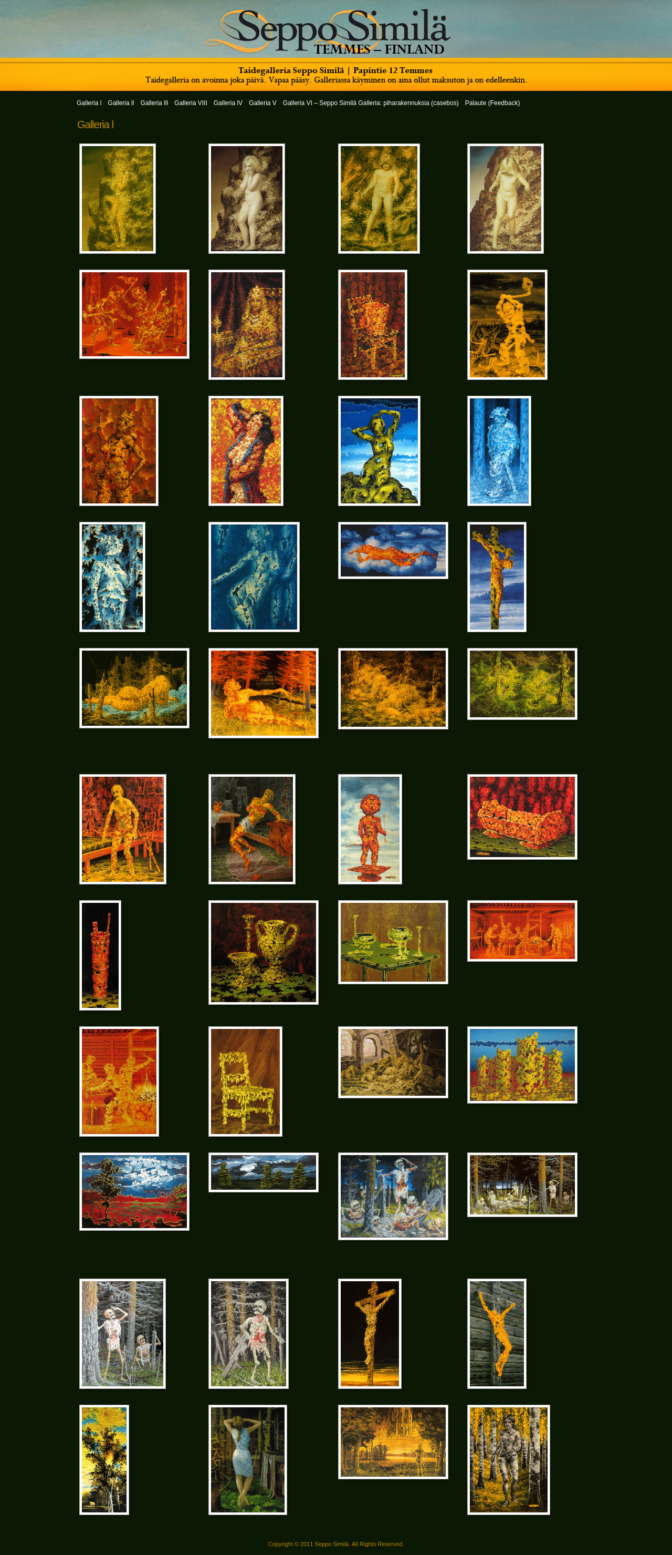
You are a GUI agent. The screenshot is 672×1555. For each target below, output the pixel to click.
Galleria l (95, 124)
